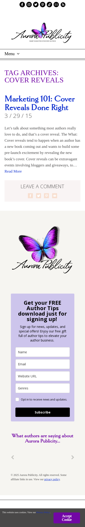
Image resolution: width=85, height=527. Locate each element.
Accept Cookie (67, 518)
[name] (42, 352)
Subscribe (43, 412)
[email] (42, 364)
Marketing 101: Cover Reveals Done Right (40, 103)
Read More (13, 171)
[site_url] (42, 376)
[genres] (42, 388)
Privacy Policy (43, 512)
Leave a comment (42, 186)
